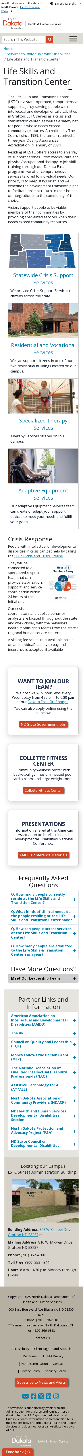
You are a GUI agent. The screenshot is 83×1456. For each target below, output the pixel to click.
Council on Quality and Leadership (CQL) (41, 1043)
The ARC (18, 1033)
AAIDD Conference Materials (43, 855)
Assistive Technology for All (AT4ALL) (36, 1087)
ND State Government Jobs (43, 724)
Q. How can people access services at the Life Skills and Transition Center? (41, 932)
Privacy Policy (30, 1371)
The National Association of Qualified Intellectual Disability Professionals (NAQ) (39, 1072)
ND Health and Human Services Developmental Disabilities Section (38, 1115)
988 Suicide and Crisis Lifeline (38, 556)
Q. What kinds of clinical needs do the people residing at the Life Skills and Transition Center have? (41, 915)
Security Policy (55, 1371)
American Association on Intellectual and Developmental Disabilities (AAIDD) (39, 1020)
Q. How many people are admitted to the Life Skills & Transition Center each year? (41, 950)
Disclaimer (30, 1356)
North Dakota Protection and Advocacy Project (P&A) (37, 1130)
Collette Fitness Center (43, 790)
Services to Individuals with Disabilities (38, 54)
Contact (59, 1364)
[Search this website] (49, 39)
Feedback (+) (18, 1451)
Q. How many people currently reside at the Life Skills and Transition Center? (38, 898)
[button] (26, 1397)
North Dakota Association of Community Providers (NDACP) (38, 1100)
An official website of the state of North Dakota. (21, 7)
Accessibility (20, 1349)
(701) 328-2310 (47, 1320)
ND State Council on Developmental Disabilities (35, 1143)
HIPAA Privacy (53, 1356)
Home (8, 48)
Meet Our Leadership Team (35, 978)
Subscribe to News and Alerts (41, 1382)
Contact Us (41, 1338)
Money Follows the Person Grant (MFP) (40, 1057)
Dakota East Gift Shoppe (48, 701)
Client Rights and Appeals (52, 1349)
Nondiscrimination (34, 1364)
